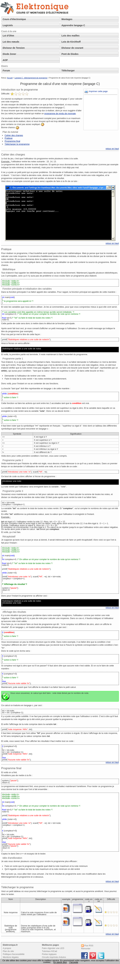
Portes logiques (49, 954)
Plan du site (8, 951)
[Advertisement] (100, 112)
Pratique (9, 138)
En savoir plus (60, 962)
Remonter (85, 948)
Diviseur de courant (72, 48)
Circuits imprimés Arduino (54, 957)
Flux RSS (87, 945)
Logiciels (8, 25)
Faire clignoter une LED (53, 948)
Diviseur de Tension (14, 48)
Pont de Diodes (69, 54)
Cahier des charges (14, 135)
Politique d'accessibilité (13, 954)
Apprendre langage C (73, 25)
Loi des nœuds (11, 41)
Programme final (12, 141)
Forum (6, 70)
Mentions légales (11, 957)
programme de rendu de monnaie (60, 113)
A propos (7, 948)
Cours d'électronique (14, 19)
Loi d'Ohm (8, 35)
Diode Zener (9, 54)
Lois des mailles (70, 35)
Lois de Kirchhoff (71, 41)
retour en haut (112, 148)
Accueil (10, 78)
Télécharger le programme (17, 144)
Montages (66, 19)
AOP (5, 60)
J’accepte (73, 962)
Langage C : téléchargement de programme (31, 78)
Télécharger (68, 70)
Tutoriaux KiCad (49, 951)
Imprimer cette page (96, 91)
